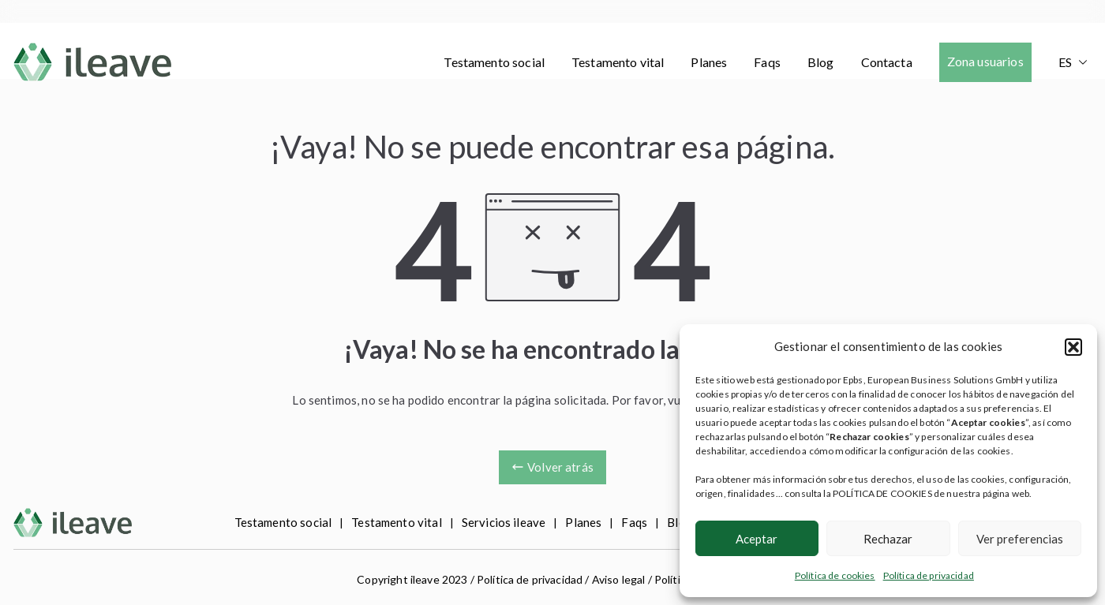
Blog (820, 61)
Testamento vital (617, 61)
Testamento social (494, 61)
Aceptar (756, 539)
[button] (1073, 347)
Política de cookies (835, 575)
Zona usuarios (985, 61)
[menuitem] (1073, 62)
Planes (709, 61)
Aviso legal (619, 579)
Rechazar (887, 539)
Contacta (886, 61)
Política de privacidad (928, 575)
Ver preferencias (1019, 539)
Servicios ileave (503, 522)
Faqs (767, 61)
